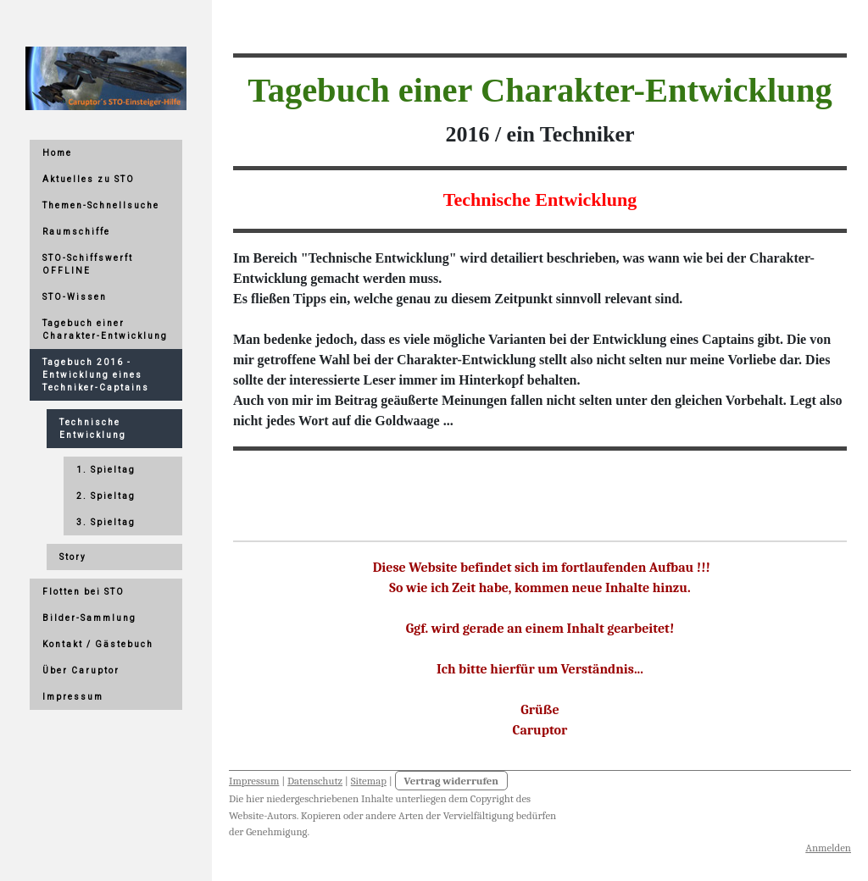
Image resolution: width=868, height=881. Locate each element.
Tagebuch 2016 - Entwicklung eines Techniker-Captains (95, 374)
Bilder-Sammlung (89, 618)
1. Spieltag (106, 469)
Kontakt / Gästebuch (97, 644)
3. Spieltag (106, 522)
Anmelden (828, 847)
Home (57, 153)
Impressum (254, 780)
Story (72, 557)
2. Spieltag (106, 496)
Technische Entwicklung (92, 429)
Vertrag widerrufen (451, 780)
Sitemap (369, 780)
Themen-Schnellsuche (100, 205)
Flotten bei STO (83, 591)
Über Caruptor (81, 670)
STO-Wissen (74, 297)
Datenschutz (314, 780)
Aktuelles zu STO (88, 179)
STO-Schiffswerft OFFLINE (87, 264)
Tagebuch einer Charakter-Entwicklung (105, 330)
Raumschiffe (76, 231)
